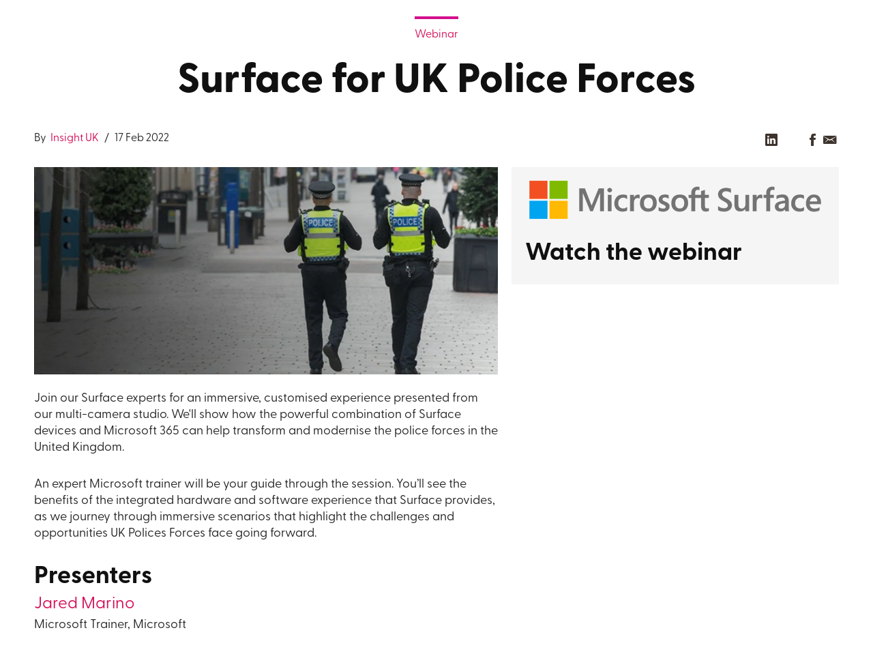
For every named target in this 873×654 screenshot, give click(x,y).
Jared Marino (84, 604)
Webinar (436, 34)
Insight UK (73, 138)
